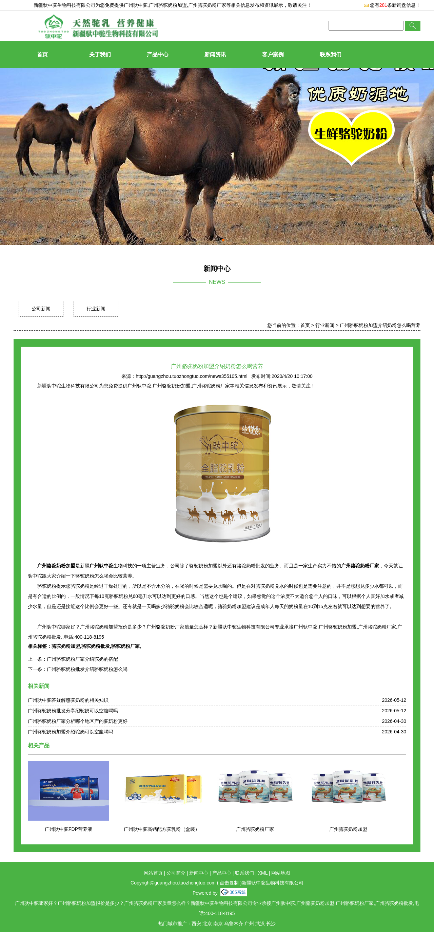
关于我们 (100, 54)
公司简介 (175, 873)
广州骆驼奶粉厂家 (255, 829)
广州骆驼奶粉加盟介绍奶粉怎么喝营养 (380, 325)
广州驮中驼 (135, 5)
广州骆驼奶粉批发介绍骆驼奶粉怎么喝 (87, 669)
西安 (196, 923)
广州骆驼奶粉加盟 (348, 829)
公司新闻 (41, 308)
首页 (42, 54)
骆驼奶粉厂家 (125, 646)
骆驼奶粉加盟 (66, 646)
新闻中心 (198, 873)
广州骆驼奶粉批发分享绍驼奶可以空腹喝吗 (73, 710)
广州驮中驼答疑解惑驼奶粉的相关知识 (68, 700)
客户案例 (273, 54)
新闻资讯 (215, 54)
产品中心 (158, 54)
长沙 (271, 923)
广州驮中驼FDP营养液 (68, 829)
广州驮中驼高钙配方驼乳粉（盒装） (162, 829)
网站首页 (153, 873)
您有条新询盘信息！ (391, 5)
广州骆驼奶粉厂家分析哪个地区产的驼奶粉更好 (77, 721)
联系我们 (330, 54)
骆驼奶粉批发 (95, 646)
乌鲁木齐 (233, 923)
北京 (207, 923)
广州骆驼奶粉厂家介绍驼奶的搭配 (82, 659)
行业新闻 (95, 308)
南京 (218, 923)
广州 (249, 923)
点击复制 (229, 882)
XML (263, 873)
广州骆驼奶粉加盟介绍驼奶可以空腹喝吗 (70, 731)
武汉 (260, 923)
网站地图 (280, 873)
